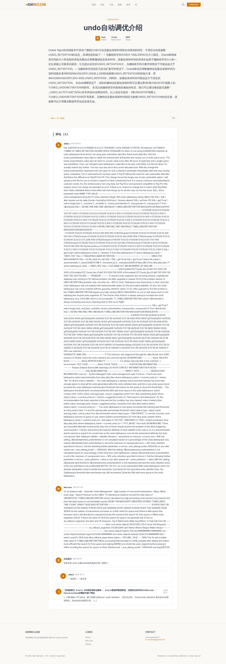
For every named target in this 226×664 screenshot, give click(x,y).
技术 (128, 4)
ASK (36, 4)
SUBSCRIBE (193, 4)
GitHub (88, 644)
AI (136, 4)
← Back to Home (56, 118)
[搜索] (183, 4)
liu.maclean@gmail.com (155, 639)
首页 (94, 4)
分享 (173, 118)
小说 (111, 4)
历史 (102, 4)
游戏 (120, 4)
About (87, 637)
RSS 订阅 (89, 641)
